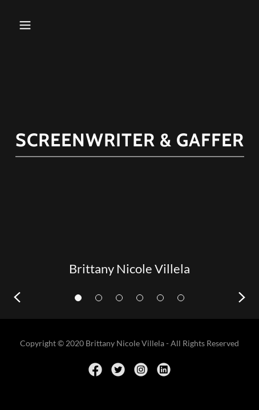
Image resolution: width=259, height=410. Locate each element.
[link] (95, 369)
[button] (29, 25)
